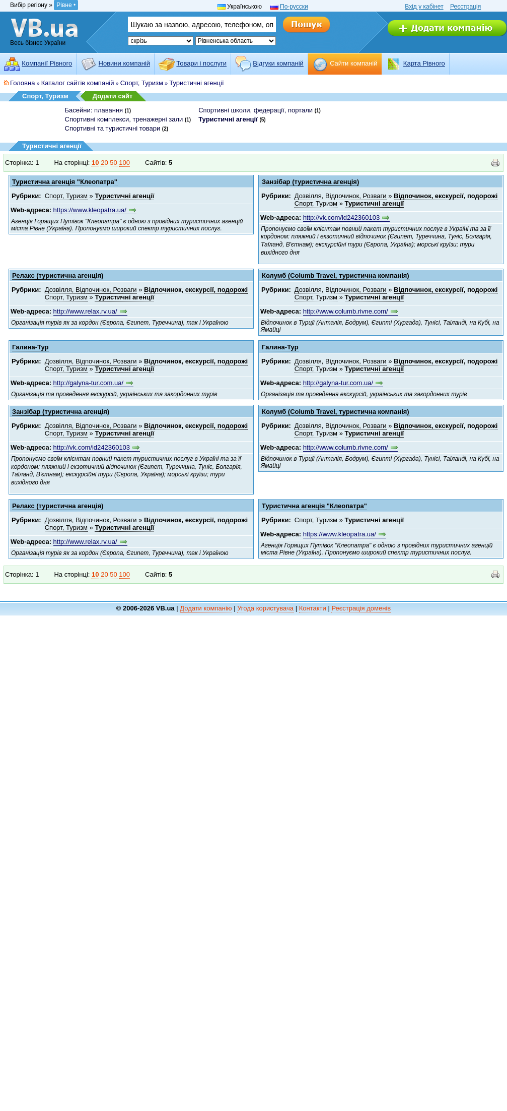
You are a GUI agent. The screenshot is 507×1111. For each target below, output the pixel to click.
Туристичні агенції (196, 83)
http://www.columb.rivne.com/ (345, 311)
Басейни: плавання (94, 110)
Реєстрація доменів (361, 608)
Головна (22, 83)
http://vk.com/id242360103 (341, 217)
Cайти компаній (353, 63)
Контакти (312, 608)
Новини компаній (124, 63)
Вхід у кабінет (424, 6)
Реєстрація (465, 6)
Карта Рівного (424, 63)
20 (104, 162)
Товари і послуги (201, 63)
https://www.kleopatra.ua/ (89, 210)
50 (113, 162)
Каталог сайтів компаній (77, 83)
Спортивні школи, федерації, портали (255, 110)
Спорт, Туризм (141, 83)
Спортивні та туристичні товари (113, 128)
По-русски (294, 6)
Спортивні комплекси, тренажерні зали (124, 119)
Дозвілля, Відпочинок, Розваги (341, 196)
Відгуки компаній (278, 63)
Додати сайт (113, 96)
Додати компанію (206, 608)
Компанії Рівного (47, 63)
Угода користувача (265, 608)
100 (124, 162)
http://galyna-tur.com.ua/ (88, 383)
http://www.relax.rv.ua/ (85, 311)
